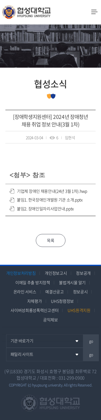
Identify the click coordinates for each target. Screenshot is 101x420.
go (91, 341)
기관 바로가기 (22, 341)
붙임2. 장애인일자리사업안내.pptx (45, 209)
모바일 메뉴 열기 (94, 12)
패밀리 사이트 (22, 354)
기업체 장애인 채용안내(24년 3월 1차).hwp (52, 191)
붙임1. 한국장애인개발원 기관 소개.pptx (50, 200)
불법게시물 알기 (72, 282)
